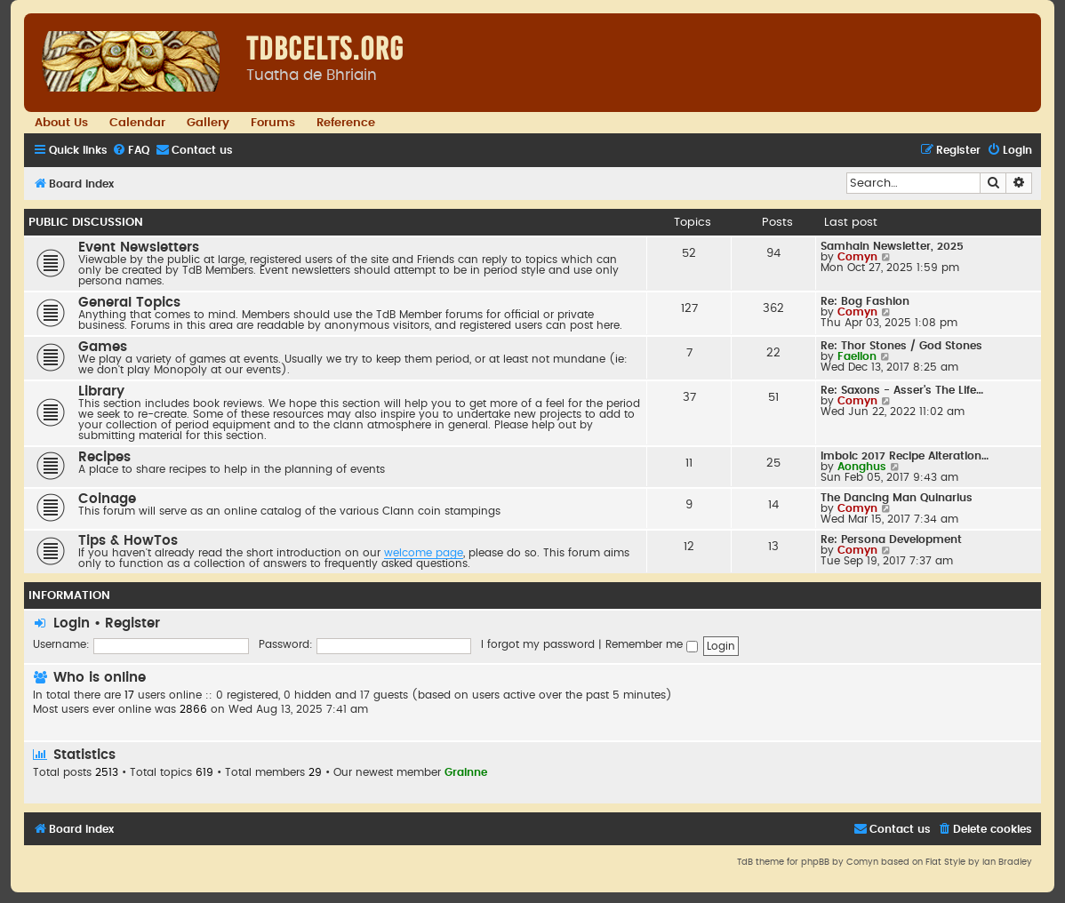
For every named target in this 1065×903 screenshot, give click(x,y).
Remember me (651, 644)
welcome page (423, 552)
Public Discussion (85, 222)
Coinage (107, 499)
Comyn (857, 257)
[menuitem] (130, 151)
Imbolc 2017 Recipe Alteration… (905, 456)
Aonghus (861, 466)
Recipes (104, 457)
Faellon (857, 356)
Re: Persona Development (891, 539)
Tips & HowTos (128, 540)
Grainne (465, 772)
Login (71, 623)
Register (132, 623)
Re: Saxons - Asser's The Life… (902, 390)
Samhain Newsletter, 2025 (892, 246)
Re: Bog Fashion (865, 301)
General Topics (129, 302)
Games (102, 347)
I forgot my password (538, 644)
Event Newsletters (138, 247)
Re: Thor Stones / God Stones (901, 345)
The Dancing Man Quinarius (897, 497)
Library (101, 391)
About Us (61, 122)
